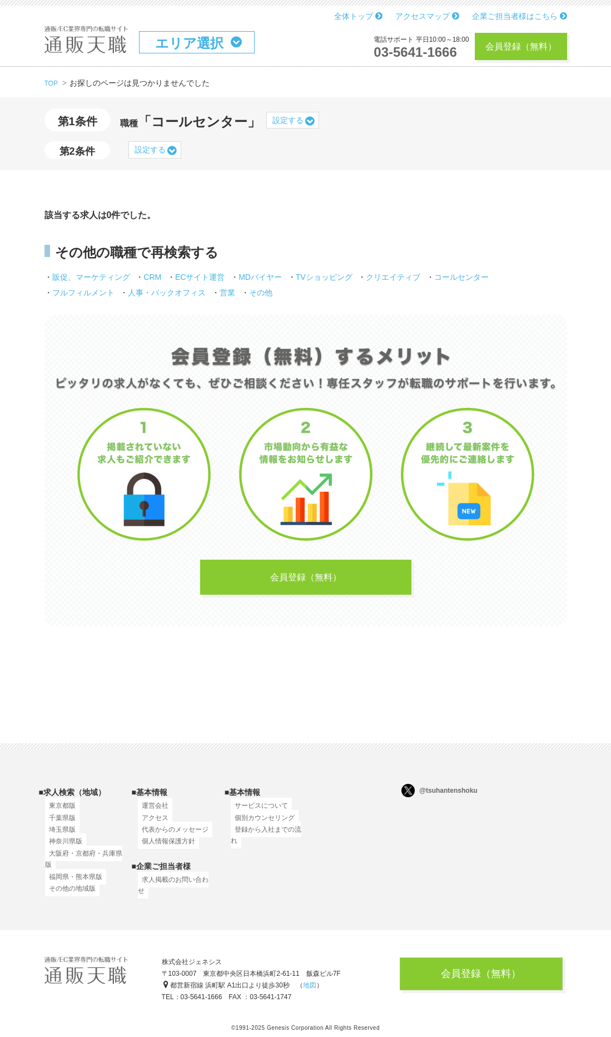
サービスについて (257, 812)
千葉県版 (58, 824)
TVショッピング (324, 277)
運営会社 (151, 812)
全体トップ (358, 16)
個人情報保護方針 (164, 848)
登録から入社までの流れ (267, 836)
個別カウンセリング (261, 824)
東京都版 (58, 812)
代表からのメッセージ (171, 836)
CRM (152, 277)
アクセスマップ (427, 16)
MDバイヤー (260, 277)
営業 (227, 292)
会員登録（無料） (521, 46)
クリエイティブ (393, 277)
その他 (260, 292)
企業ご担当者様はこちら (519, 16)
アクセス (151, 824)
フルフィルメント (83, 292)
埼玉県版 (58, 836)
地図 (309, 990)
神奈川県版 (61, 848)
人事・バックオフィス (167, 292)
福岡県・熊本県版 (71, 883)
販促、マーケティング (91, 277)
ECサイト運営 (200, 277)
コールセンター (461, 277)
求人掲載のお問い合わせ (174, 886)
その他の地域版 (68, 895)
